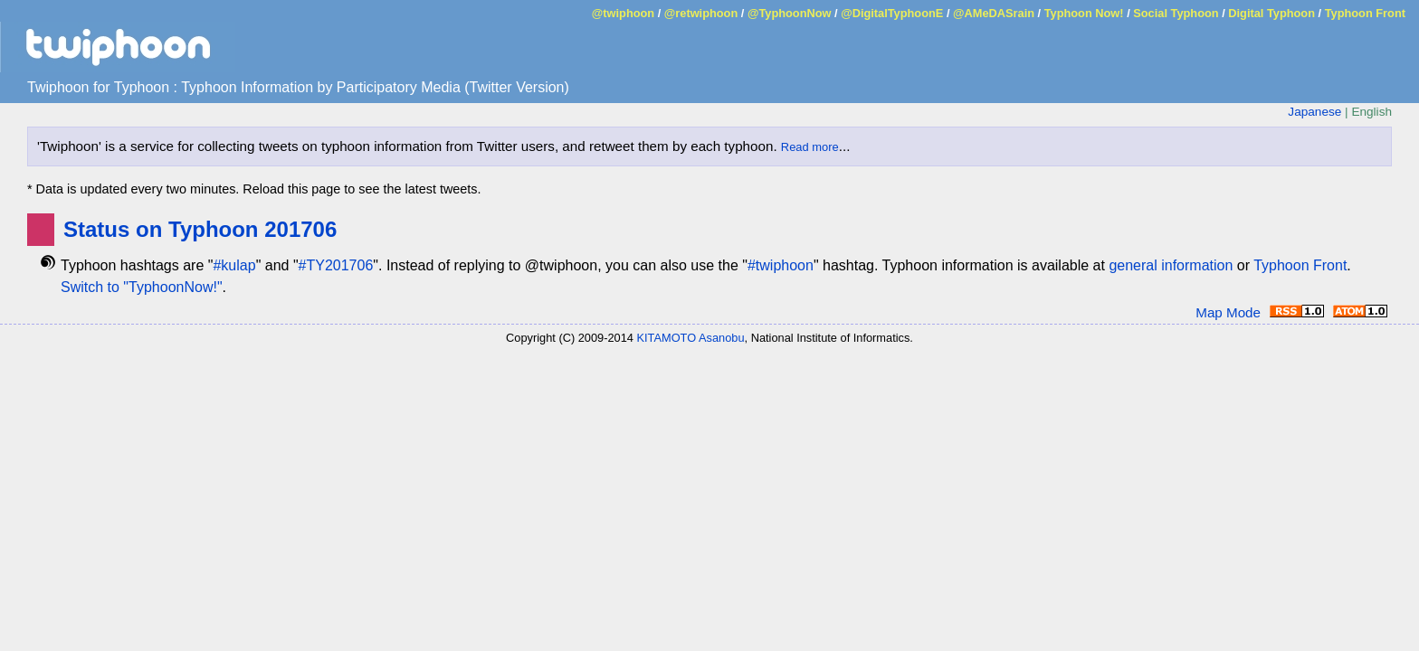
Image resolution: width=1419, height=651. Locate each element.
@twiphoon (623, 13)
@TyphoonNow (790, 13)
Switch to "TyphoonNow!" (142, 287)
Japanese (1314, 111)
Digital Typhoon (1271, 13)
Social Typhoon (1175, 13)
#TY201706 (336, 265)
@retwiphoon (701, 13)
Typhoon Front (1365, 13)
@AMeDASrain (993, 13)
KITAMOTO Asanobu (691, 337)
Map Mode (1228, 312)
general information (1171, 265)
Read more (810, 147)
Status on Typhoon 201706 (200, 229)
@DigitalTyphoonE (892, 13)
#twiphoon (781, 265)
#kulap (234, 265)
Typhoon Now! (1084, 13)
